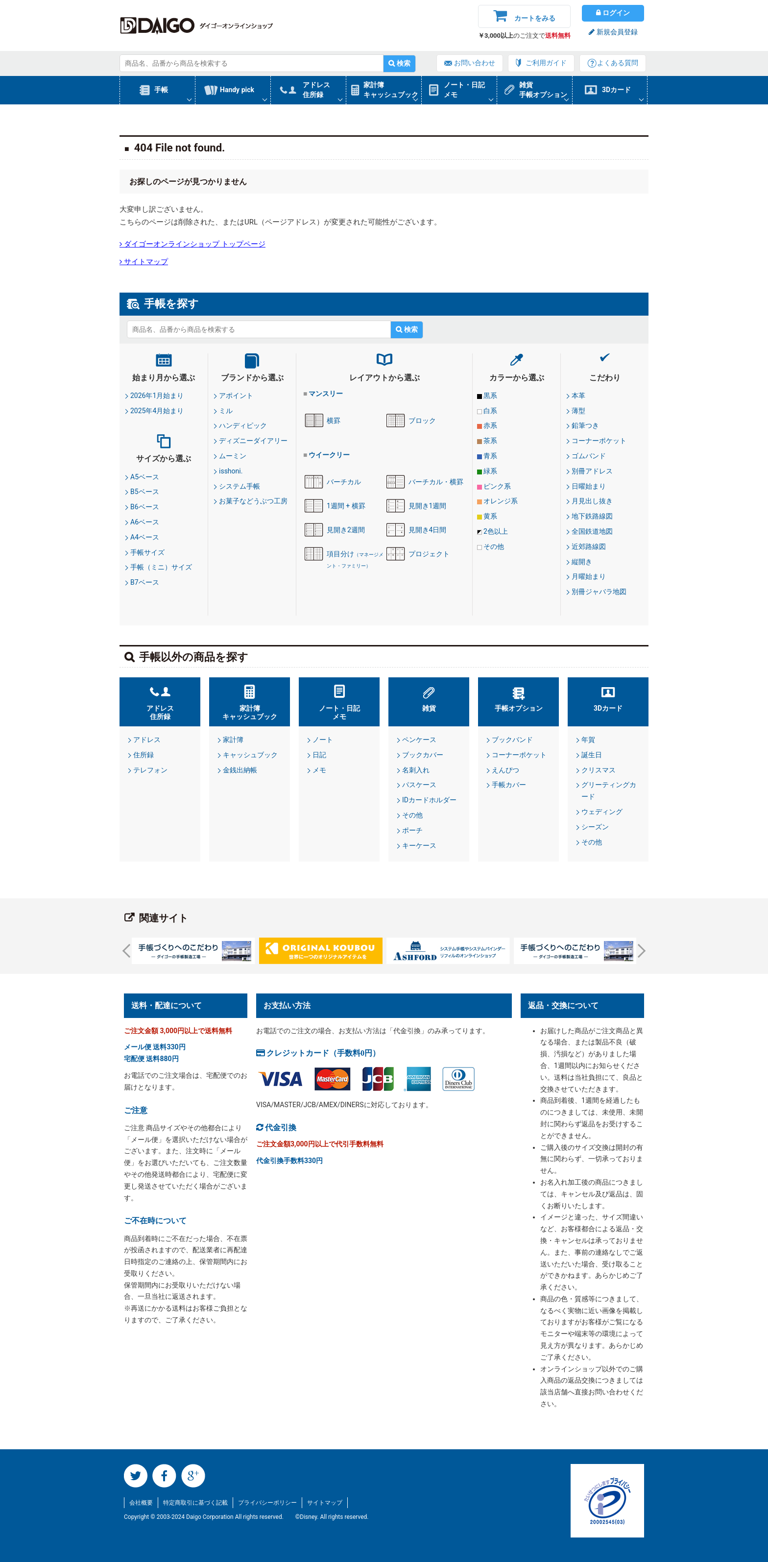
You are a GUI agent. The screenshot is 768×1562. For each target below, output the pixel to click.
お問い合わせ (474, 63)
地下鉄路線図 (592, 516)
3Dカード (616, 90)
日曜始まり (589, 486)
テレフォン (150, 770)
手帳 (161, 90)
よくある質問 (617, 63)
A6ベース (144, 522)
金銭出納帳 (240, 770)
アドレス (147, 740)
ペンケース (419, 740)
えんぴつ (505, 770)
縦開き (582, 562)
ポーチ (412, 830)
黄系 (490, 516)
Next (639, 951)
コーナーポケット (599, 441)
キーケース (419, 845)
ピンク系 (497, 486)
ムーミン (232, 456)
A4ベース (144, 537)
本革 (578, 395)
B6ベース (144, 507)
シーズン (595, 827)
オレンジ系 (500, 501)
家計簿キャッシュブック (390, 90)
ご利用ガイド (546, 63)
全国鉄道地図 (592, 531)
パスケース (419, 785)
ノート (322, 740)
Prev (129, 951)
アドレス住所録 (316, 90)
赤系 (490, 425)
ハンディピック (243, 425)
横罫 (333, 420)
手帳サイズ (147, 552)
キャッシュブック (250, 755)
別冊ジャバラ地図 (599, 591)
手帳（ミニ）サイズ (161, 567)
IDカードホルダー (429, 800)
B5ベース (144, 492)
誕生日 (591, 755)
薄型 (578, 411)
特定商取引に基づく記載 (195, 1502)
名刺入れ (416, 770)
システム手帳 (239, 486)
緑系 (490, 471)
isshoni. (230, 471)
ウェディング (602, 812)
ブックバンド (512, 740)
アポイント (236, 395)
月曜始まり (589, 576)
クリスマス (598, 770)
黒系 (490, 395)
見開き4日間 (427, 530)
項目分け (355, 559)
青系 (490, 456)
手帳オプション (519, 708)
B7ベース (144, 582)
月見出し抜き (592, 501)
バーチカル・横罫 (435, 482)
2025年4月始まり (157, 411)
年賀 (588, 740)
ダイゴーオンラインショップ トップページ (193, 244)
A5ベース (144, 477)
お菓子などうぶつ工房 (253, 501)
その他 (493, 546)
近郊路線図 (589, 546)
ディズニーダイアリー (253, 441)
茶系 (490, 441)
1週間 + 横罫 (346, 506)
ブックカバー (422, 755)
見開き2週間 (346, 530)
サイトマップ (145, 261)
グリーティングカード (608, 790)
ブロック (422, 420)
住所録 (143, 755)
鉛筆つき (585, 425)
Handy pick (237, 90)
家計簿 (233, 740)
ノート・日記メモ (464, 90)
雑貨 (429, 708)
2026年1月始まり (157, 395)
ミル (226, 411)
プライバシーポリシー (267, 1502)
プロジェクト (429, 554)
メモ (319, 770)
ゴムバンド (589, 456)
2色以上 (495, 531)
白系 (490, 411)
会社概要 (141, 1502)
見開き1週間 (427, 506)
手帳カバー (509, 785)
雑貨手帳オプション (543, 90)
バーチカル (344, 482)
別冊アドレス (592, 471)
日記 (319, 755)
